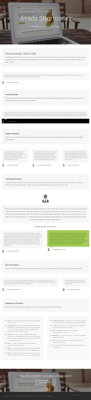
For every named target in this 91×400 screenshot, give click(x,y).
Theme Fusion (27, 396)
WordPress (50, 396)
